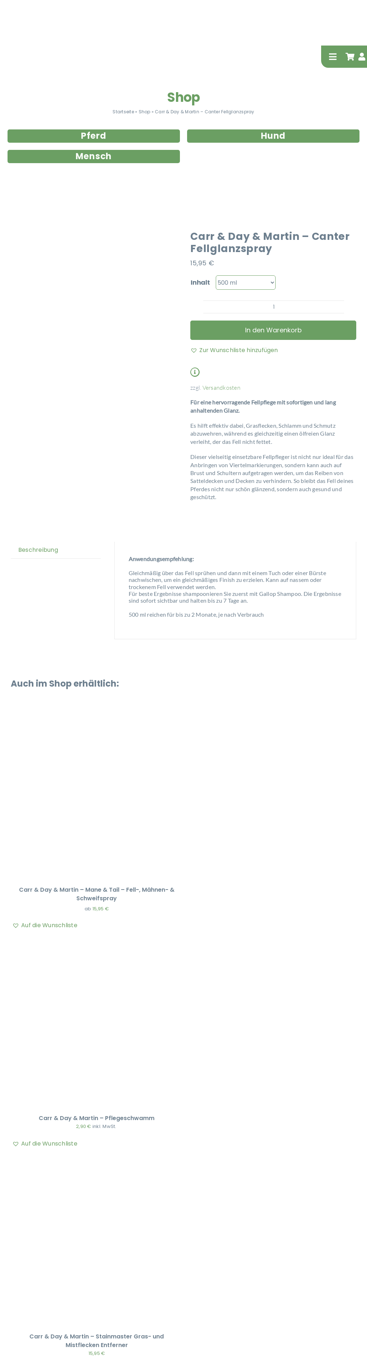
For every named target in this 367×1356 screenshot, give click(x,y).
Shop (183, 97)
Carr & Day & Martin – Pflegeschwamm (96, 1118)
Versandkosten (221, 387)
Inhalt (200, 282)
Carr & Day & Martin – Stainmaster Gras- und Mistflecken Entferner (96, 1340)
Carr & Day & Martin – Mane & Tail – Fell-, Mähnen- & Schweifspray (97, 894)
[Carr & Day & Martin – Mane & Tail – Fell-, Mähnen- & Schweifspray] (96, 716)
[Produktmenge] (273, 306)
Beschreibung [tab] (38, 550)
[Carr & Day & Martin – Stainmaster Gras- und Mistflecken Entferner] (96, 1163)
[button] (234, 350)
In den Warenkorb (273, 330)
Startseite (123, 112)
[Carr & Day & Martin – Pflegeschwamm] (96, 944)
